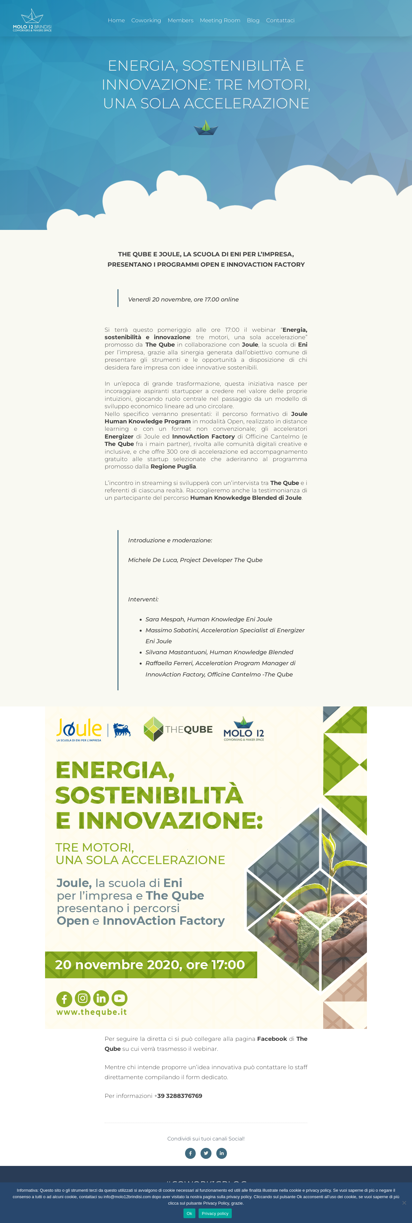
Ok (189, 1213)
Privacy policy (215, 1213)
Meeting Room (220, 20)
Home (116, 20)
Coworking (146, 20)
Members (180, 20)
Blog (253, 20)
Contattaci (280, 20)
